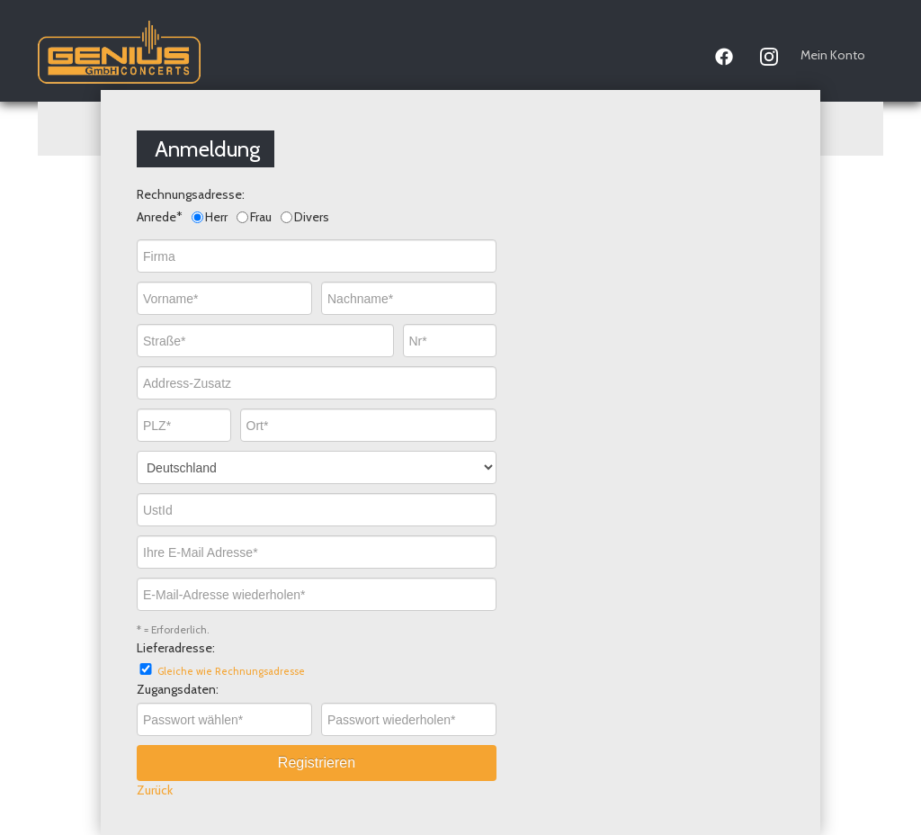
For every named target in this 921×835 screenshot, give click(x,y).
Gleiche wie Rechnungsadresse (231, 671)
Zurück (155, 790)
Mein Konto (832, 55)
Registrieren (316, 762)
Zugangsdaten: (178, 689)
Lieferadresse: (176, 648)
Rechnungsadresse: (191, 194)
